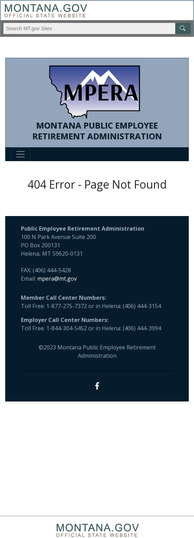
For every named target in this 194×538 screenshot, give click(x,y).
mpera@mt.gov (57, 278)
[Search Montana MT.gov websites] (97, 28)
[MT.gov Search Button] (183, 28)
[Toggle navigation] (20, 154)
